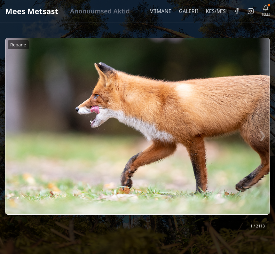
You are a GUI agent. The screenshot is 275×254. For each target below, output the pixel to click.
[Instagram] (251, 11)
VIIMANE (160, 11)
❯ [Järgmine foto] (262, 135)
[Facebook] (236, 11)
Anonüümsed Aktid (100, 11)
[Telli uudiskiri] (266, 11)
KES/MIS (215, 11)
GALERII (188, 11)
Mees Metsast (31, 11)
